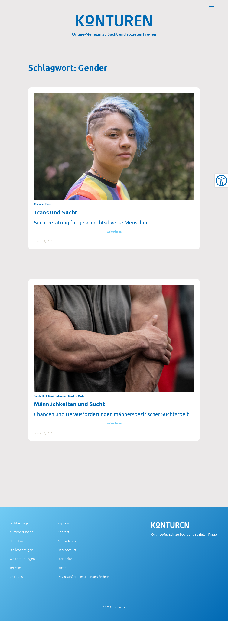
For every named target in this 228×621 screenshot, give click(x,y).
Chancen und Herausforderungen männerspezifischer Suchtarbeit (111, 414)
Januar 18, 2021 (43, 241)
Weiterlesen (114, 231)
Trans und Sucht (56, 212)
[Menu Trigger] (211, 8)
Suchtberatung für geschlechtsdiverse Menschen (91, 222)
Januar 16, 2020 (43, 433)
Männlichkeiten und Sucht (69, 403)
